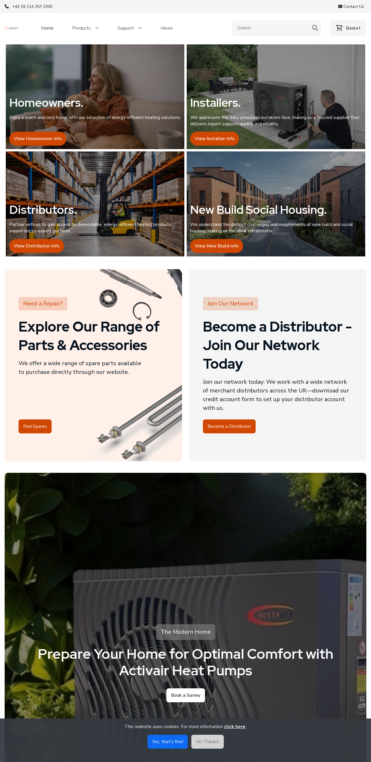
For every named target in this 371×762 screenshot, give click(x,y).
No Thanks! (207, 742)
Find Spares (35, 435)
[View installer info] (276, 99)
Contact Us (351, 6)
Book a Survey (185, 704)
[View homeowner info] (95, 99)
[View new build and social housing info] (276, 210)
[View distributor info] (95, 210)
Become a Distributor (229, 435)
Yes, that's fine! (167, 742)
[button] (85, 28)
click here (234, 726)
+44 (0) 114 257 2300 (32, 6)
